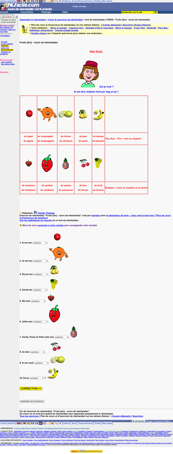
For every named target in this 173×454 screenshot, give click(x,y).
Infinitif (20, 434)
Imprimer (5, 46)
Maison (78, 434)
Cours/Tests (27, 12)
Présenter (125, 436)
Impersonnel (13, 434)
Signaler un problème (5, 53)
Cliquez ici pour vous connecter (8, 21)
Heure (166, 433)
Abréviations (18, 431)
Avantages (5, 36)
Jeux (73, 423)
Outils (98, 423)
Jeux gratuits (6, 62)
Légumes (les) (76, 28)
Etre (72, 433)
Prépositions (110, 436)
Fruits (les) (139, 28)
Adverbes (40, 431)
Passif (23, 436)
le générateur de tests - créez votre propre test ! (130, 215)
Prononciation (92, 436)
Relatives (145, 436)
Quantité (131, 436)
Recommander (7, 50)
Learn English (119, 440)
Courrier (22, 433)
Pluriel (37, 436)
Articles (70, 431)
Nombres (143, 434)
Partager (50, 213)
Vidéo (70, 437)
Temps (21, 437)
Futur (112, 433)
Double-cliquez (39, 33)
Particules (16, 436)
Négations (162, 434)
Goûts (126, 433)
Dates (33, 433)
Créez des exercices (131, 440)
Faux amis (93, 433)
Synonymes (14, 437)
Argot (64, 431)
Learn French (109, 440)
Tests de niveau (30, 437)
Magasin (71, 434)
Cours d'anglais (28, 440)
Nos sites (107, 423)
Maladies (92, 434)
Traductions (50, 437)
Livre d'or (5, 48)
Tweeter (41, 213)
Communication (98, 431)
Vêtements (105, 437)
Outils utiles (90, 440)
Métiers (125, 434)
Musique (112, 434)
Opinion (169, 434)
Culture (66, 423)
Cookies (29, 444)
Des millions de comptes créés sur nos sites (8, 28)
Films (99, 433)
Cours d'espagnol (55, 440)
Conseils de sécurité (77, 443)
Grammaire (133, 433)
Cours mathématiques (41, 440)
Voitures (91, 437)
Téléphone (63, 437)
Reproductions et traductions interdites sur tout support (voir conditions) (108, 443)
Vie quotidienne (78, 437)
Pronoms (84, 436)
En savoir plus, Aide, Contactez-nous (42, 443)
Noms (148, 434)
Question (138, 436)
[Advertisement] (8, 86)
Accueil (4, 12)
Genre (121, 433)
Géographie (159, 433)
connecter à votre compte (50, 225)
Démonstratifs (60, 433)
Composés (124, 431)
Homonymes (4, 434)
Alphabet (47, 431)
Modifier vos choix (39, 444)
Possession (60, 436)
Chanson (89, 431)
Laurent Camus (24, 443)
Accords (26, 431)
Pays (32, 436)
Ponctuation (51, 436)
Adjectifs (32, 431)
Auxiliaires (82, 431)
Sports (152, 436)
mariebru (95, 215)
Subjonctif (166, 436)
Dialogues (39, 433)
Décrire (52, 433)
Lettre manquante (54, 434)
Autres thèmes (142, 25)
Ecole (67, 433)
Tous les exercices (29, 416)
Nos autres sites (8, 64)
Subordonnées (4, 437)
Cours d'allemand (67, 440)
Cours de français (79, 440)
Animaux (53, 431)
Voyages (97, 437)
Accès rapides (7, 44)
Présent (117, 436)
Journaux (44, 434)
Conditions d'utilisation (62, 443)
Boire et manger (59, 28)
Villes (85, 437)
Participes (9, 436)
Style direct (158, 436)
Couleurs (16, 433)
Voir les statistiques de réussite (36, 220)
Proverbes (101, 436)
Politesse (43, 436)
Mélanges (119, 434)
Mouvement (104, 434)
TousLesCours (85, 423)
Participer (46, 12)
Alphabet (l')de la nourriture (99, 28)
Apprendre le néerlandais (33, 20)
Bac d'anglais (100, 440)
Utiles (65, 12)
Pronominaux (75, 436)
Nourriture (128, 25)
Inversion (33, 434)
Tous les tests (40, 437)
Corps (10, 433)
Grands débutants (112, 25)
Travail (57, 437)
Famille (86, 433)
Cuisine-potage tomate (66, 30)
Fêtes (116, 433)
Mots (98, 434)
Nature (136, 434)
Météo (131, 434)
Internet (26, 434)
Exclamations (78, 433)
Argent (59, 431)
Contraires (3, 433)
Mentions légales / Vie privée (16, 444)
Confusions (142, 431)
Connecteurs (161, 431)
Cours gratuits (7, 423)
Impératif (151, 28)
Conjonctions (151, 431)
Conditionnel (133, 431)
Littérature (64, 434)
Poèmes (67, 436)
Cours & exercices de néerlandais (65, 20)
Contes (168, 431)
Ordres (2, 436)
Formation (105, 433)
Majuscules (85, 434)
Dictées (46, 433)
